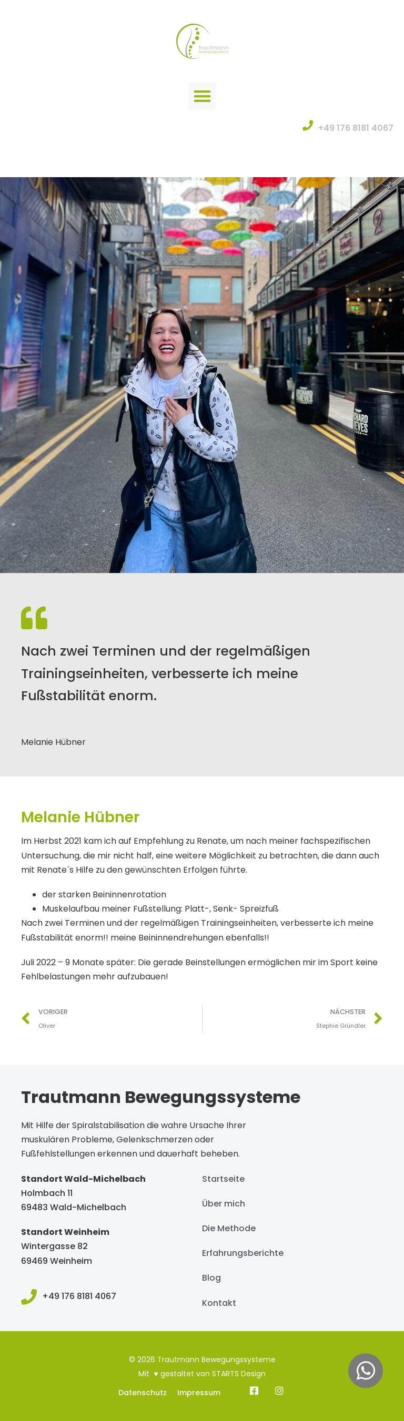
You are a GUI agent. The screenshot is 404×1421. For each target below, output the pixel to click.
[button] (202, 96)
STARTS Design (239, 1373)
